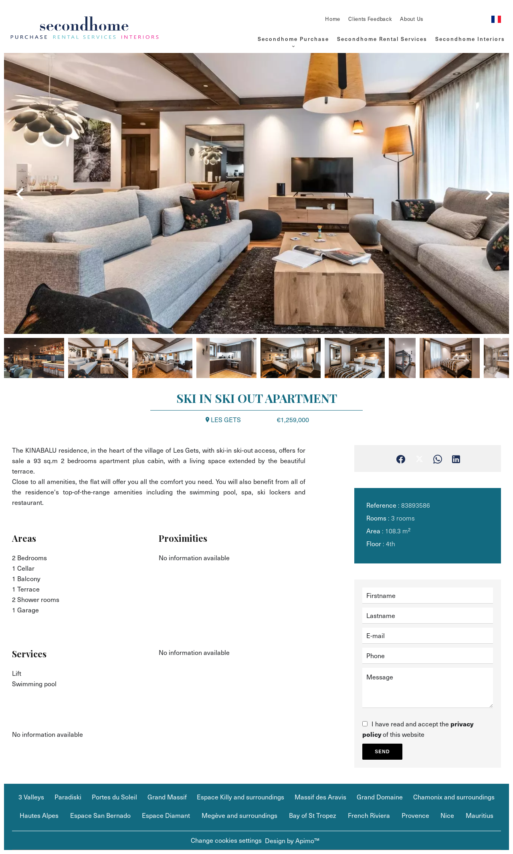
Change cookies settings (226, 840)
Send (382, 751)
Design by (292, 840)
